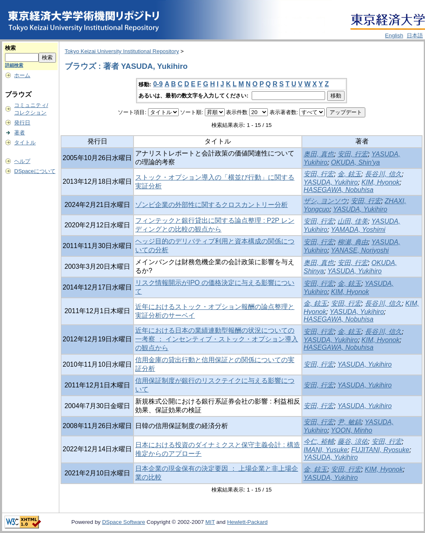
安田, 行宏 (353, 154)
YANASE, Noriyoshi (360, 250)
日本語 (415, 35)
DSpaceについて (34, 171)
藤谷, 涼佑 (353, 441)
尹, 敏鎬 (349, 422)
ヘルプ (22, 161)
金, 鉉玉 (349, 174)
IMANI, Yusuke (325, 449)
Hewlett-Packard (247, 522)
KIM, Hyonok (381, 182)
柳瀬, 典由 (353, 242)
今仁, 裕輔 (319, 441)
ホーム (22, 75)
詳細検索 (14, 65)
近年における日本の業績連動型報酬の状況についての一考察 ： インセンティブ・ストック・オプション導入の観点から (216, 339)
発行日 (22, 122)
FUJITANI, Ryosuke (380, 449)
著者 (19, 132)
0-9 (158, 84)
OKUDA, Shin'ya (355, 162)
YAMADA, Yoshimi (358, 229)
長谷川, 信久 (383, 174)
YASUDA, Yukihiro (331, 182)
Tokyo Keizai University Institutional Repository (122, 51)
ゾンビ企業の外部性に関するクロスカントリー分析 (211, 204)
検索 (10, 48)
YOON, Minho (351, 430)
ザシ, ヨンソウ (325, 200)
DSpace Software (123, 522)
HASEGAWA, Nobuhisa (338, 189)
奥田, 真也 (319, 154)
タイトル (25, 142)
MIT (210, 522)
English (394, 35)
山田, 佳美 (353, 221)
